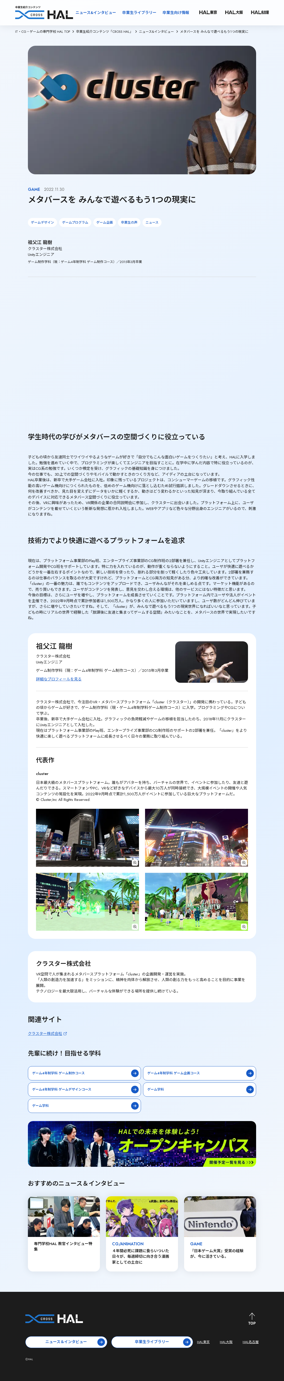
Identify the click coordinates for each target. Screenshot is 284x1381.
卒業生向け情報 (176, 12)
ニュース (152, 222)
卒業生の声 (129, 222)
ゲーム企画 (104, 222)
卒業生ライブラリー (139, 12)
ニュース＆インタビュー (75, 1342)
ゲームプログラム (75, 222)
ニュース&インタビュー (96, 12)
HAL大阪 (226, 1342)
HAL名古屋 (251, 1342)
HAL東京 (203, 1342)
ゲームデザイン (42, 222)
